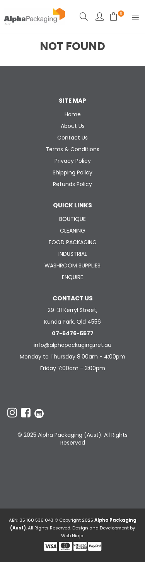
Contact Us (72, 137)
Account (100, 16)
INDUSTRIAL (72, 254)
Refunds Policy (72, 184)
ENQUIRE (72, 277)
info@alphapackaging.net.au (72, 345)
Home (73, 114)
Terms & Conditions (72, 149)
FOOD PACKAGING (73, 242)
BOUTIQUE (72, 219)
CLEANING (72, 230)
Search (84, 16)
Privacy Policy (73, 161)
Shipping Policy (72, 172)
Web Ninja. (72, 536)
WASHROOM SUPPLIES (72, 265)
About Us (73, 126)
